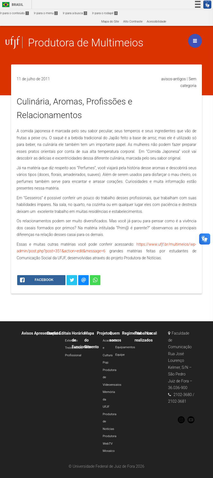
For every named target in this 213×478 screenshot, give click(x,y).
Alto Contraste (133, 21)
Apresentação (46, 333)
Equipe (120, 355)
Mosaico (109, 451)
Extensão (71, 340)
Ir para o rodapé (105, 13)
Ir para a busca (75, 13)
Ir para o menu (46, 13)
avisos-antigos (173, 79)
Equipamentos (125, 347)
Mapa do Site (110, 21)
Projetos (104, 333)
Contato (53, 333)
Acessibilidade (156, 21)
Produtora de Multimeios (85, 42)
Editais (65, 333)
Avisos (27, 333)
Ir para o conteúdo (14, 13)
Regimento (131, 333)
